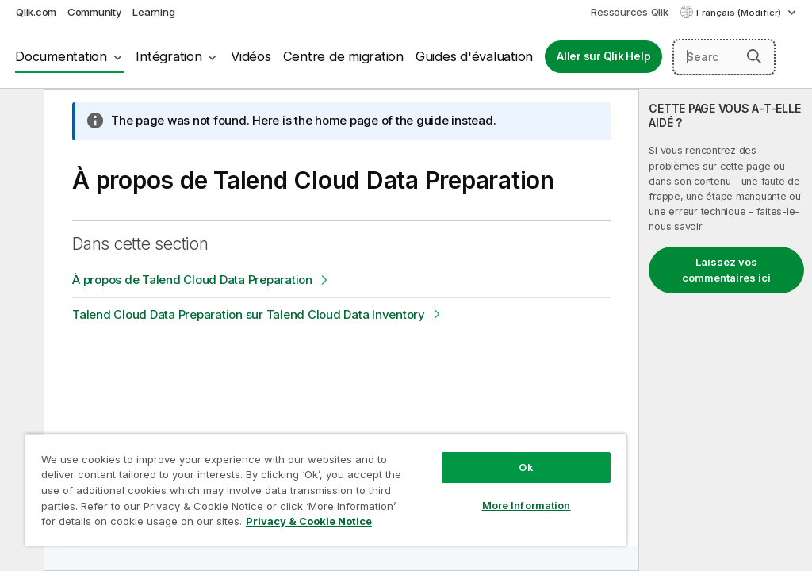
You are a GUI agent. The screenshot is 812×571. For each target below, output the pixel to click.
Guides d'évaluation (474, 56)
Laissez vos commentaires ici (726, 269)
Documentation (61, 56)
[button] (754, 56)
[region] (325, 490)
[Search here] (724, 57)
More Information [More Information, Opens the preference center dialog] (526, 505)
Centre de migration (343, 56)
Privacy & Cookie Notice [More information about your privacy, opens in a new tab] (309, 521)
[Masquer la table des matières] (20, 113)
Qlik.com (36, 12)
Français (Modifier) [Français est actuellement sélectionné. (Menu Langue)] (739, 12)
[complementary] (725, 330)
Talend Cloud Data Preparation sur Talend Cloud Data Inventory (248, 314)
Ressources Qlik (629, 12)
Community (94, 12)
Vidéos (251, 56)
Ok (526, 467)
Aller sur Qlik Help (603, 56)
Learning (153, 12)
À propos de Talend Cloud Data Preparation (192, 279)
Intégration (168, 56)
